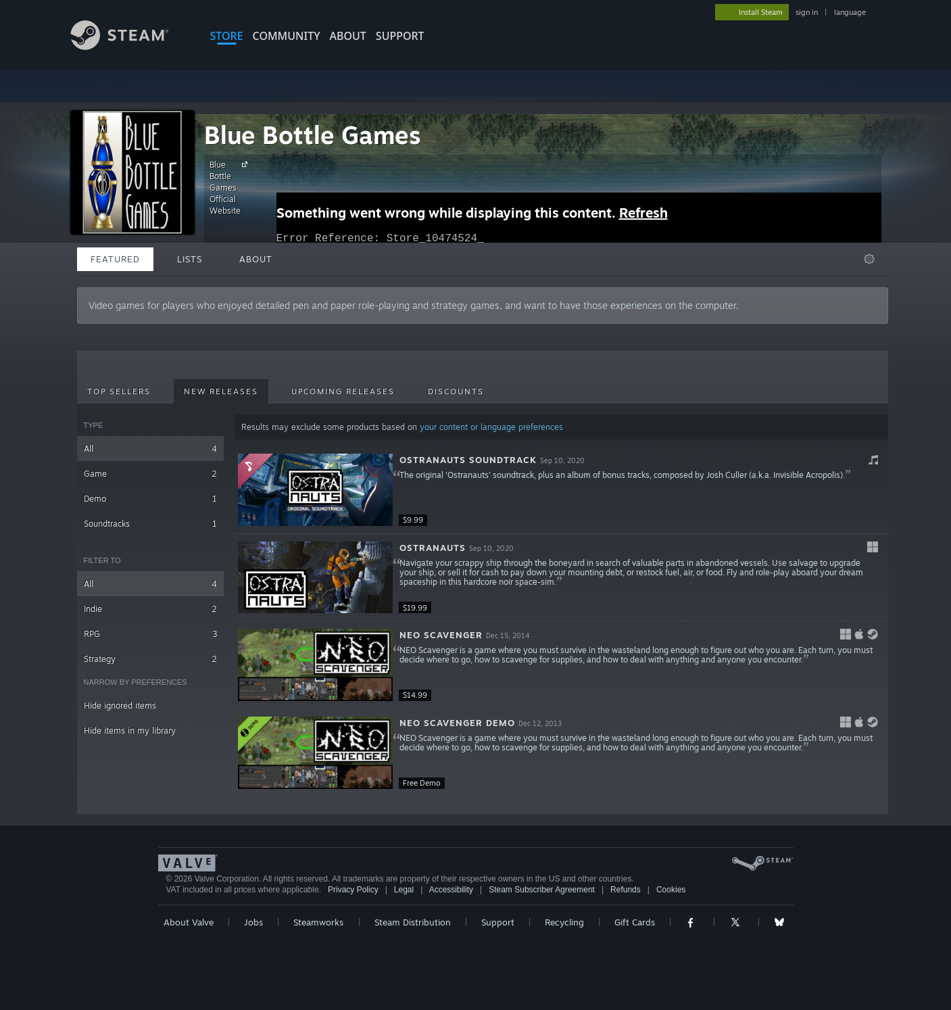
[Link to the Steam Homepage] (129, 46)
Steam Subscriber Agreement (542, 889)
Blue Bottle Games (312, 135)
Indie (150, 609)
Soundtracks (150, 523)
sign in (807, 12)
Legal (404, 889)
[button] (561, 490)
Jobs (253, 922)
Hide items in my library (130, 730)
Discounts (456, 391)
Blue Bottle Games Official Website (230, 187)
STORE (226, 35)
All (150, 448)
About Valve (189, 922)
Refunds (625, 889)
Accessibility (451, 889)
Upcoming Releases (343, 391)
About (348, 35)
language (850, 12)
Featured (115, 259)
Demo (150, 498)
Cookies (670, 889)
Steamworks (318, 922)
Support (497, 922)
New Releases (221, 391)
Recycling (564, 922)
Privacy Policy (353, 889)
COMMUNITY (286, 35)
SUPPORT (400, 35)
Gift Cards (634, 922)
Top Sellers (119, 391)
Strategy (150, 659)
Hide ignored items (120, 705)
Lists (189, 259)
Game (150, 473)
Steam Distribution (412, 922)
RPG (150, 634)
